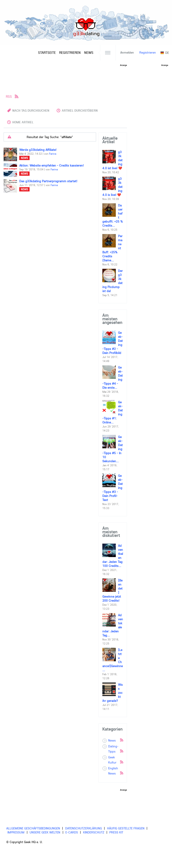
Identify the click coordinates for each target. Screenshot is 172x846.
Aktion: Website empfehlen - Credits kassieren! (51, 165)
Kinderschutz (93, 832)
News (24, 158)
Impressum (15, 832)
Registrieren (147, 52)
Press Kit (116, 832)
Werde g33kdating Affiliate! (37, 150)
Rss (121, 740)
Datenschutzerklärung (83, 828)
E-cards (71, 832)
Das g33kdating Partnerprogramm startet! (48, 181)
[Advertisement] (85, 76)
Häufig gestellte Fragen (125, 828)
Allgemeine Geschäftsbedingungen (33, 828)
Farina (52, 153)
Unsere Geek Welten (45, 832)
